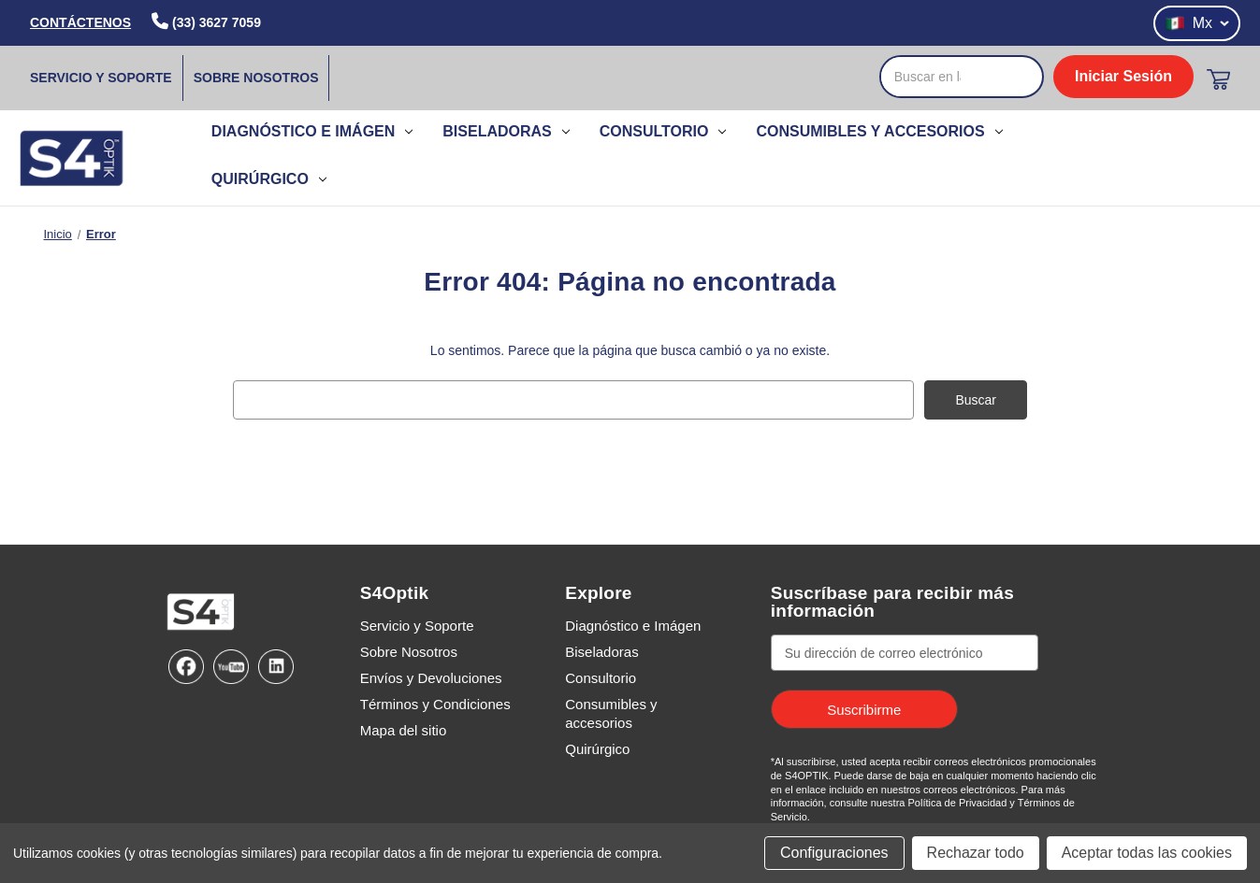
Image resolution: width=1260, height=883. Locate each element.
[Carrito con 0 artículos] (1218, 79)
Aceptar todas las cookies (1147, 853)
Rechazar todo (975, 853)
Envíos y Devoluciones (431, 678)
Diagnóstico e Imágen (312, 131)
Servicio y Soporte (101, 77)
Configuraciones (834, 853)
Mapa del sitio (403, 730)
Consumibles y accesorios (879, 131)
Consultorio (663, 131)
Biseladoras (505, 131)
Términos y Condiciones (435, 704)
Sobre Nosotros (256, 77)
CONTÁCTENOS (80, 22)
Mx (1197, 23)
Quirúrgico (268, 179)
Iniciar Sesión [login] (1123, 76)
